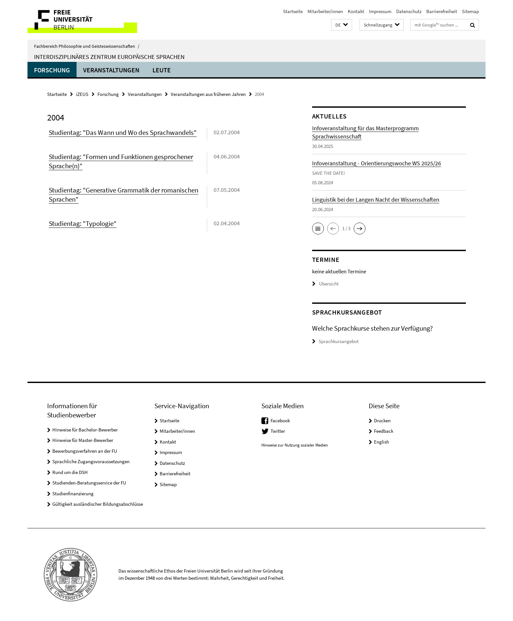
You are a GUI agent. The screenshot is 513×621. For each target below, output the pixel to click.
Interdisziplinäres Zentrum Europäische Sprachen (109, 57)
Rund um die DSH (70, 472)
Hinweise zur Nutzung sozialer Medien (294, 445)
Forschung (52, 70)
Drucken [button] (382, 420)
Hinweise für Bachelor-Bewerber (85, 430)
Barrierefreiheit (441, 11)
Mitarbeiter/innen (325, 11)
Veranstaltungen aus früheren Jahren (208, 94)
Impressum (380, 11)
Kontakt (356, 11)
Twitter (278, 431)
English (381, 442)
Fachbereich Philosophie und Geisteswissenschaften (86, 46)
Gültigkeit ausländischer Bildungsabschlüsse (97, 504)
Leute (161, 70)
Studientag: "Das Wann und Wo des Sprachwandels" (123, 132)
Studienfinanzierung (73, 493)
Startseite (293, 11)
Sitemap (470, 11)
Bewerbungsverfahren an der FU (84, 451)
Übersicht (325, 284)
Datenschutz (408, 11)
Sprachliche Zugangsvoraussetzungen (91, 461)
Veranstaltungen (111, 70)
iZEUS (82, 94)
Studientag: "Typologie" (82, 223)
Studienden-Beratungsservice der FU (89, 483)
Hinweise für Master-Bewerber (82, 440)
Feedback (383, 431)
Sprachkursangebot (339, 341)
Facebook (280, 420)
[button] (341, 25)
